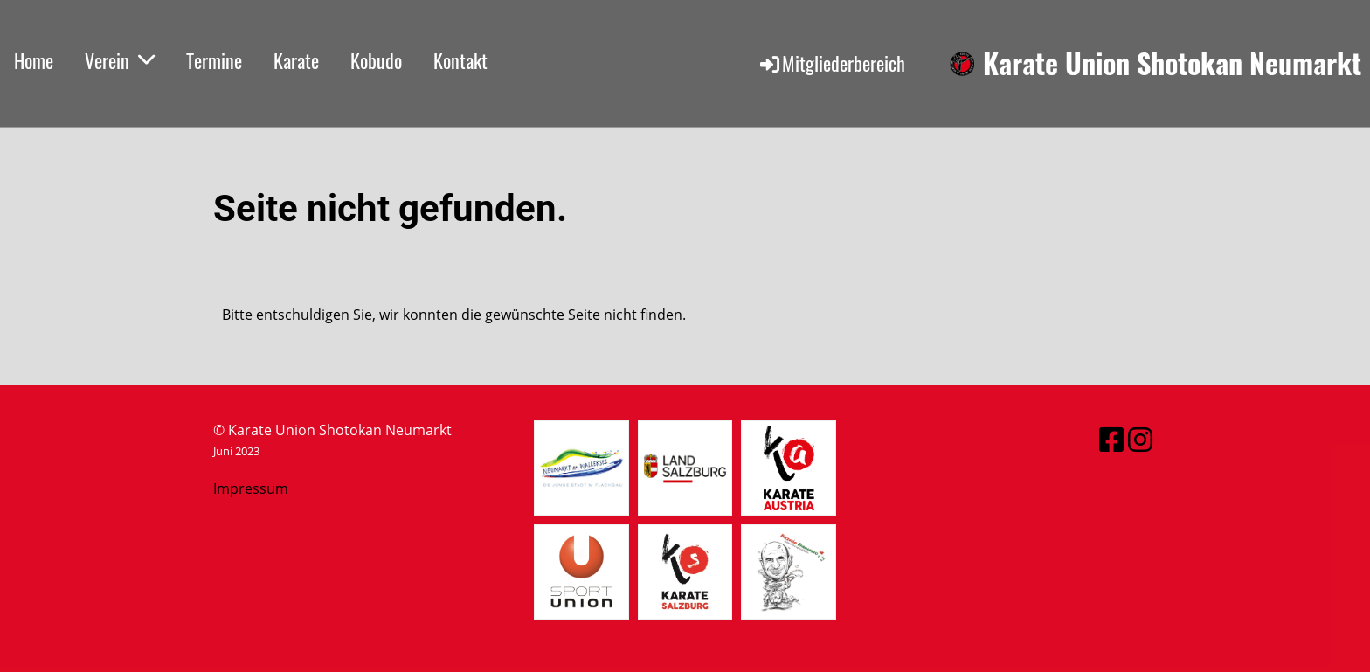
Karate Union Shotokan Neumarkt (1172, 63)
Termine (214, 60)
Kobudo (376, 60)
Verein (120, 60)
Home (33, 60)
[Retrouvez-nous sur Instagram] (1140, 439)
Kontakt (460, 60)
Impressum (250, 488)
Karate (296, 60)
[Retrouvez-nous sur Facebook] (1111, 439)
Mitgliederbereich (831, 63)
